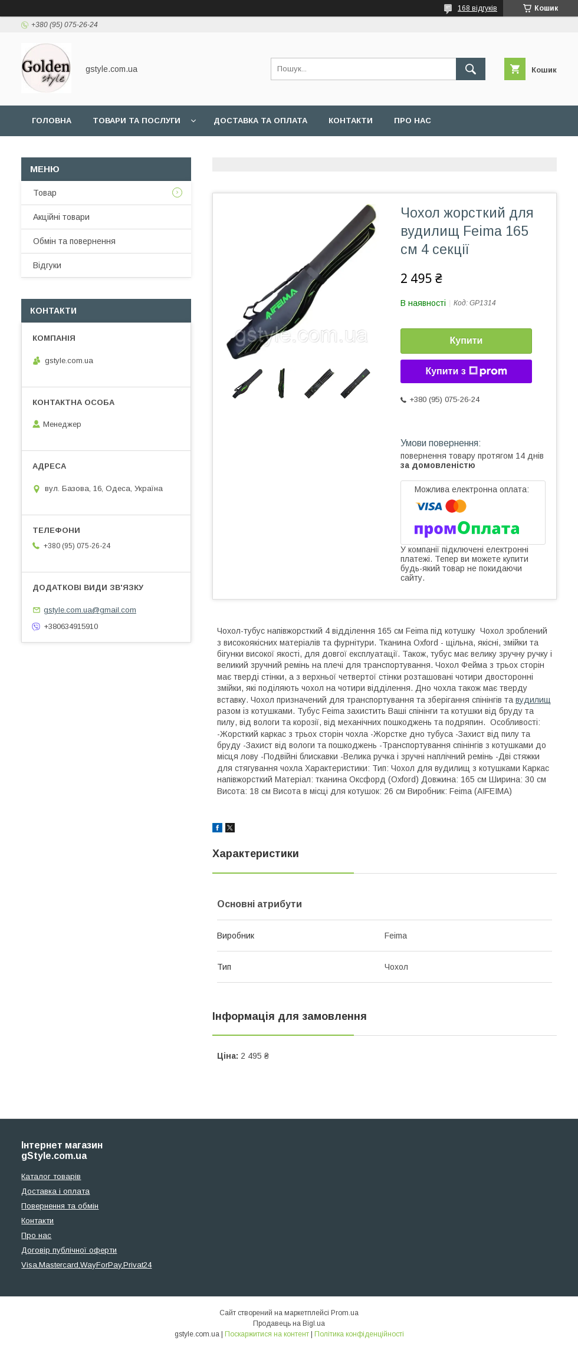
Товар (45, 192)
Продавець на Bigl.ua (289, 1323)
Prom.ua (345, 1313)
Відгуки (47, 265)
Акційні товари (61, 217)
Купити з (466, 371)
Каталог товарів (51, 1176)
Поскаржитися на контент (267, 1334)
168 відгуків (477, 8)
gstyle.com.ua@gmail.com (90, 609)
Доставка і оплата (55, 1191)
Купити (466, 340)
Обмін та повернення (74, 241)
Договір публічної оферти (69, 1250)
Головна (51, 120)
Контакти (351, 120)
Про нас (412, 120)
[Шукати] (470, 69)
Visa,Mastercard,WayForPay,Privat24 (86, 1264)
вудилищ (533, 699)
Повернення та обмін (59, 1205)
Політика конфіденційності (359, 1334)
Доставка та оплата (260, 120)
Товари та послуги (136, 120)
